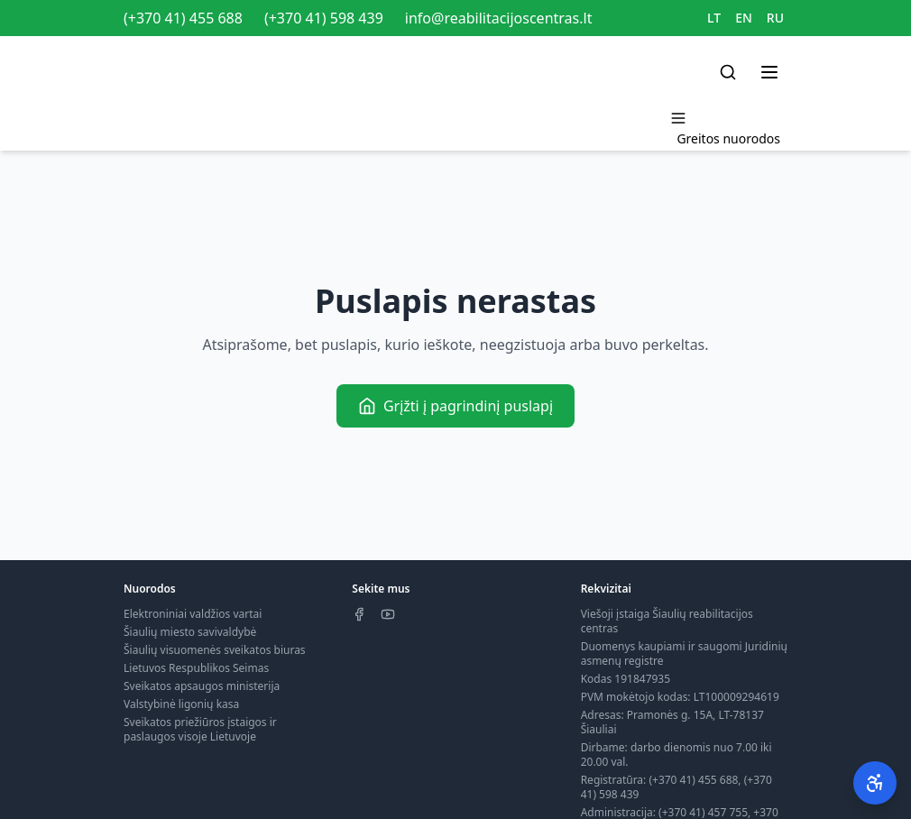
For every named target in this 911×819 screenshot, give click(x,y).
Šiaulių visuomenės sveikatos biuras (215, 650)
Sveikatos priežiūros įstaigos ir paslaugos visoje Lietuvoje (200, 729)
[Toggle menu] (769, 72)
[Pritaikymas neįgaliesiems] (875, 783)
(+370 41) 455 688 (183, 18)
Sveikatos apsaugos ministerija (202, 686)
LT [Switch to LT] (714, 17)
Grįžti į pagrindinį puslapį (455, 406)
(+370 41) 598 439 (323, 18)
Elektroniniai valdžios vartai (193, 613)
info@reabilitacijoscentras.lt (499, 18)
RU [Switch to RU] (775, 17)
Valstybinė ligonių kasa (181, 704)
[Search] (728, 72)
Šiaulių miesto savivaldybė (190, 632)
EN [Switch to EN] (743, 17)
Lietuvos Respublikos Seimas (196, 668)
